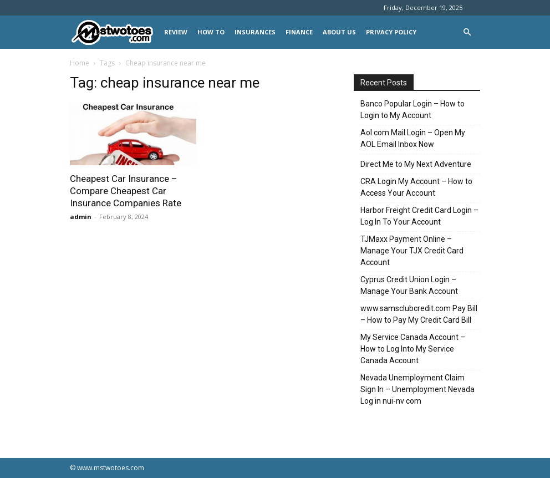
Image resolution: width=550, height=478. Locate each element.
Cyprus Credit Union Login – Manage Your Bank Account (409, 285)
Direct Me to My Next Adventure (415, 164)
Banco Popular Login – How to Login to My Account (412, 109)
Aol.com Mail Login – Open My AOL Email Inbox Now (412, 138)
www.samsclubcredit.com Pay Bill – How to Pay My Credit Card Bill (418, 314)
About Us (339, 32)
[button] (467, 32)
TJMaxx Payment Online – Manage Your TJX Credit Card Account (412, 251)
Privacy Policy (391, 32)
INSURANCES (255, 32)
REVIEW (175, 32)
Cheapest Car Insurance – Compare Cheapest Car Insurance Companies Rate (125, 191)
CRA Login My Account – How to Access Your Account (416, 187)
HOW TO (211, 32)
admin (80, 216)
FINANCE (299, 32)
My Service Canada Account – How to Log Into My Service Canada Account (412, 349)
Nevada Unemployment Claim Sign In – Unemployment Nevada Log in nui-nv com (417, 389)
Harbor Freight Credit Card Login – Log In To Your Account (419, 216)
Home (79, 63)
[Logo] (114, 32)
